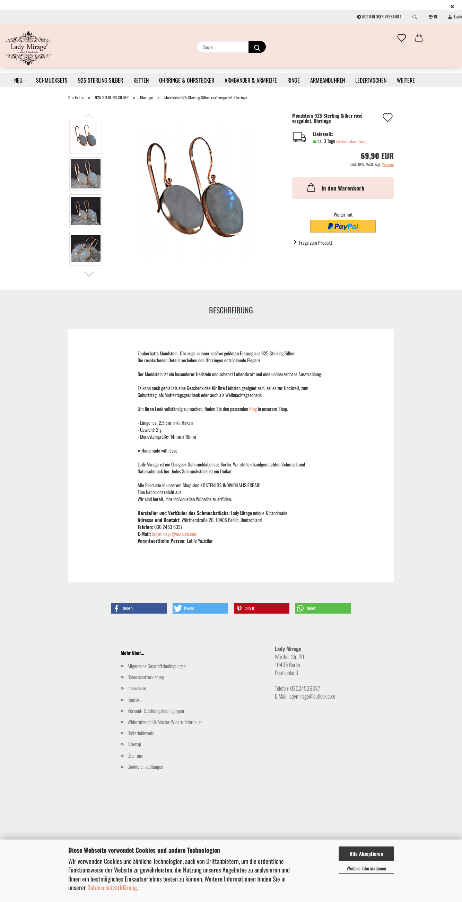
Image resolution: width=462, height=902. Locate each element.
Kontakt (134, 699)
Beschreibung (231, 309)
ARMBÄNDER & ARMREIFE (251, 80)
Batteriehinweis (141, 732)
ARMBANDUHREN (327, 80)
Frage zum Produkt (315, 242)
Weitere (406, 80)
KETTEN (141, 80)
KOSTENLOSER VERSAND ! (379, 16)
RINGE (293, 80)
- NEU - (18, 80)
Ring (253, 408)
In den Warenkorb (335, 187)
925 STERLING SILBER (100, 80)
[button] (419, 38)
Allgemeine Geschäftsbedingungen (157, 665)
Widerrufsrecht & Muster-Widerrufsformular (165, 721)
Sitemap (134, 744)
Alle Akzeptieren (366, 853)
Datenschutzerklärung (112, 887)
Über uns (135, 755)
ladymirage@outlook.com (175, 533)
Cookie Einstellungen (145, 766)
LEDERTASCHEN (370, 80)
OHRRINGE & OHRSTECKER (186, 80)
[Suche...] (257, 47)
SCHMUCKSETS (52, 80)
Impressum (137, 688)
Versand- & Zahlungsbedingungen (156, 710)
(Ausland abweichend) (351, 141)
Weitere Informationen (366, 868)
